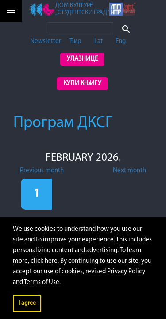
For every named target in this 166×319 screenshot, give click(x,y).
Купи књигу (82, 83)
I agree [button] (27, 303)
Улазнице (82, 59)
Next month (129, 170)
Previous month (42, 170)
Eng (121, 41)
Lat (98, 41)
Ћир (75, 41)
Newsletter (45, 41)
